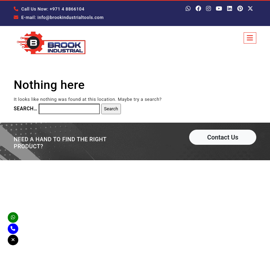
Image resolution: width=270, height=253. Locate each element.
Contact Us (222, 139)
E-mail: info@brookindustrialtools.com (57, 17)
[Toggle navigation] (250, 38)
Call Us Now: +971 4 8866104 (48, 9)
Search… (25, 110)
